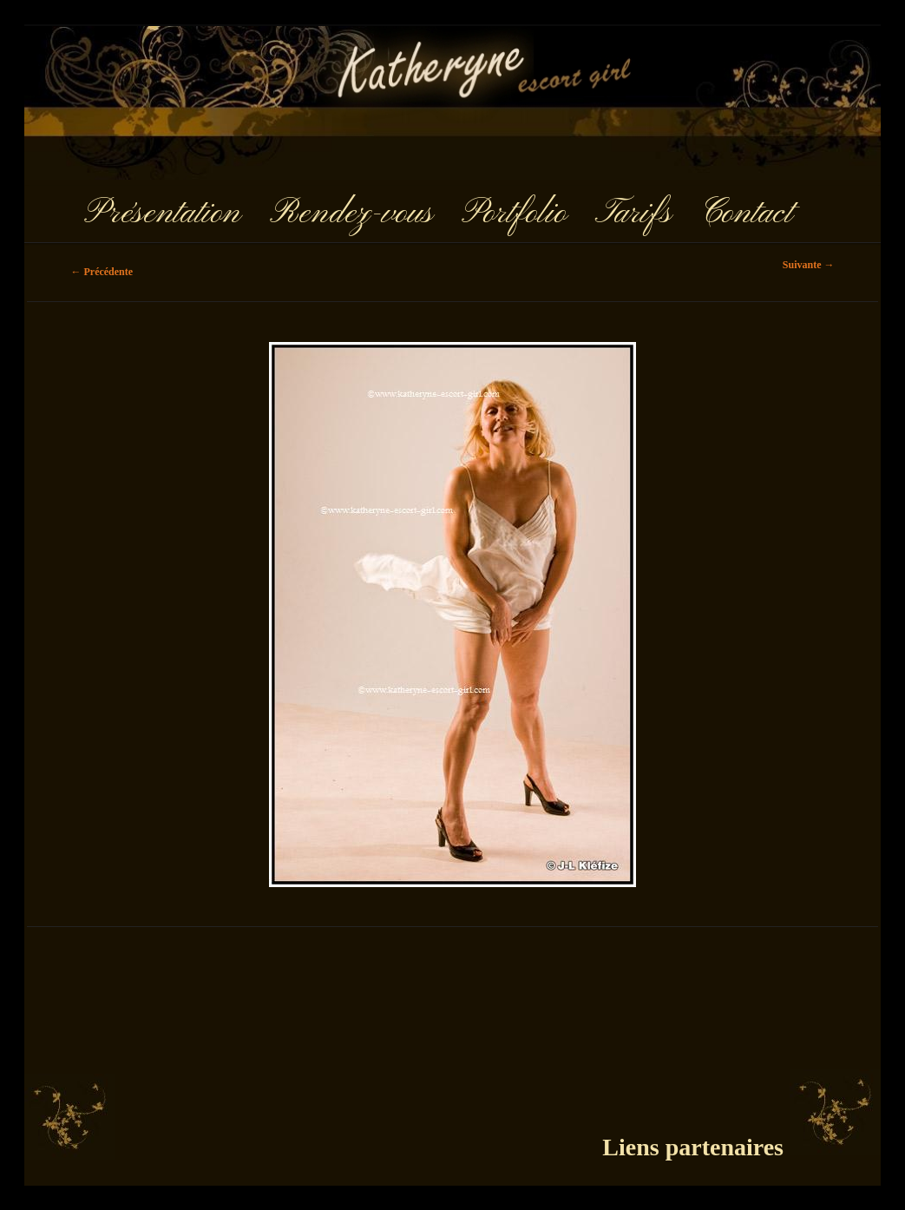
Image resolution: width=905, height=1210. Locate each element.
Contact (746, 213)
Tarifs (633, 213)
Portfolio (514, 213)
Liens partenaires (693, 1147)
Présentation (162, 213)
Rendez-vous (351, 213)
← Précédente (101, 272)
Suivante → (809, 265)
